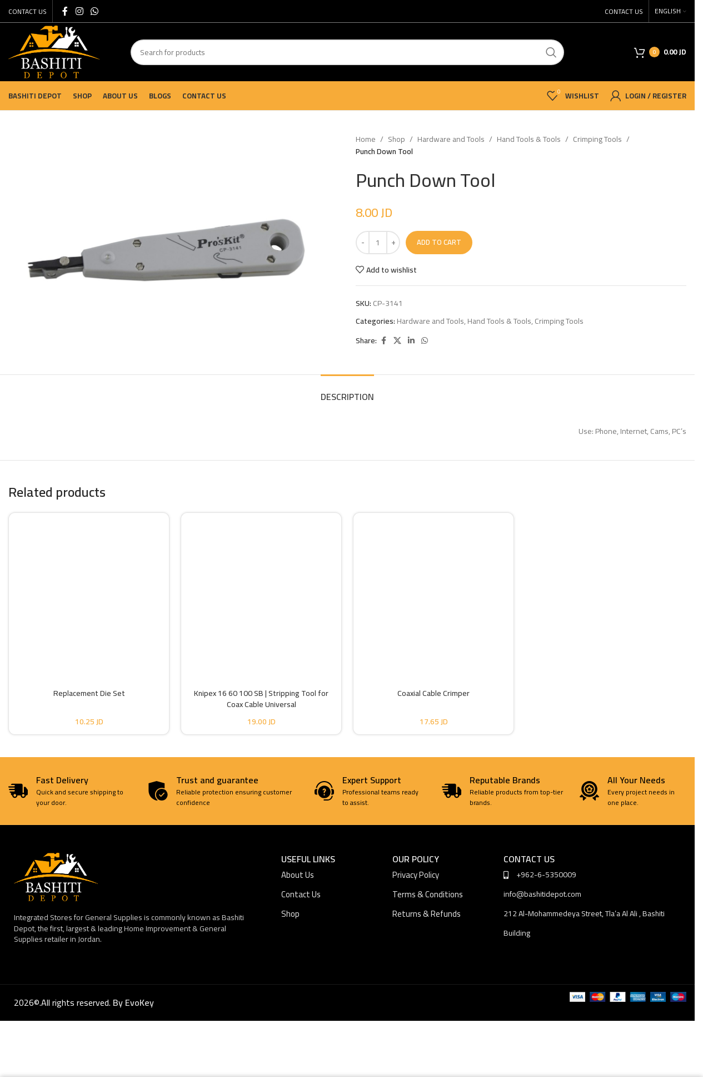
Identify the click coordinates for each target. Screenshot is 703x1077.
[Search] (347, 52)
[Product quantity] (378, 242)
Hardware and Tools (451, 139)
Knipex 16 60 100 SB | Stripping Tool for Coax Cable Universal (261, 699)
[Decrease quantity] (363, 242)
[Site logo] (53, 51)
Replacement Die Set (89, 693)
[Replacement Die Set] (89, 590)
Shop (396, 139)
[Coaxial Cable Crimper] (433, 590)
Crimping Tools (597, 139)
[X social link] (397, 340)
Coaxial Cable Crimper (433, 693)
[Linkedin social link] (411, 340)
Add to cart (439, 242)
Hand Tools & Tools (529, 139)
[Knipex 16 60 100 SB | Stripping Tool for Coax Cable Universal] (261, 590)
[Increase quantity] (393, 242)
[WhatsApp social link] (94, 11)
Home (366, 139)
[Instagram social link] (79, 11)
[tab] (347, 391)
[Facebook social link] (65, 11)
